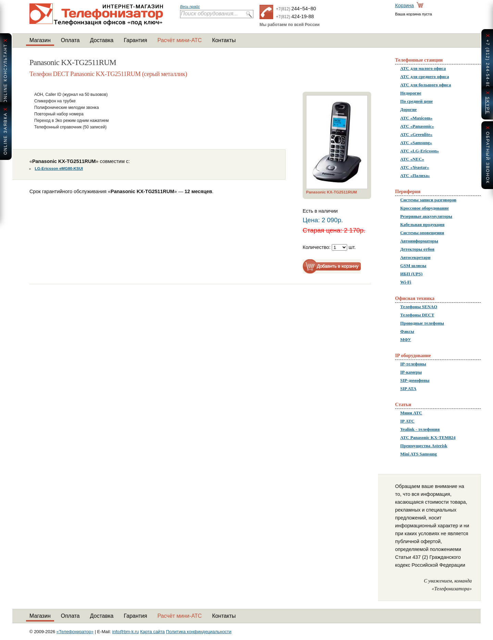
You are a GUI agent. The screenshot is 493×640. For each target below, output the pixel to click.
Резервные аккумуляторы (426, 216)
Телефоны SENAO (418, 306)
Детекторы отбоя (417, 249)
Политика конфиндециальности (198, 631)
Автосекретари (415, 257)
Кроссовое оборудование (424, 208)
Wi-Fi (405, 282)
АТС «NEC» (412, 159)
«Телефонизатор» (74, 631)
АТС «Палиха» (415, 175)
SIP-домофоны (414, 380)
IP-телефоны (413, 363)
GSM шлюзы (413, 265)
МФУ (405, 339)
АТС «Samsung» (416, 142)
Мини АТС (411, 412)
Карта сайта (152, 631)
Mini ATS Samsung (418, 453)
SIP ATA (408, 388)
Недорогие (410, 93)
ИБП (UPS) (411, 273)
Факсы (407, 331)
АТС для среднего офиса (424, 76)
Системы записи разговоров (428, 199)
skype (487, 105)
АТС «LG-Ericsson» (419, 150)
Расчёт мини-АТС (179, 40)
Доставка (102, 40)
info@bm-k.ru (125, 631)
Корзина (404, 5)
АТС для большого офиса (425, 84)
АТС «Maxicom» (416, 118)
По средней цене (416, 101)
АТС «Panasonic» (417, 126)
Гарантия (135, 40)
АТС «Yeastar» (414, 167)
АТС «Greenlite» (416, 134)
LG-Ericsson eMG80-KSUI (59, 168)
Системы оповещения (422, 232)
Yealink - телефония (420, 429)
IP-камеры (411, 372)
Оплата (70, 40)
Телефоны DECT (417, 314)
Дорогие (408, 109)
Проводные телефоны (422, 323)
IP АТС (407, 421)
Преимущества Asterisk (423, 445)
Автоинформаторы (419, 240)
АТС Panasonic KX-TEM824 (428, 437)
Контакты (224, 40)
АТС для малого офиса (423, 68)
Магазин (40, 40)
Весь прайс (190, 6)
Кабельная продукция (422, 224)
